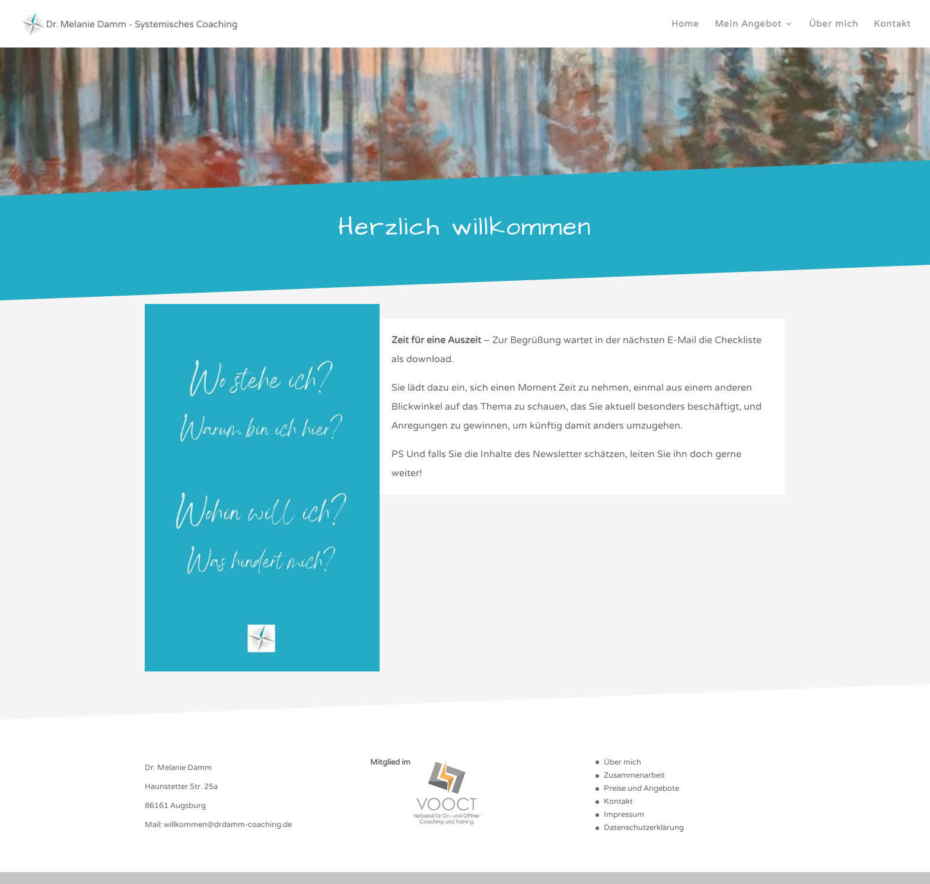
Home (685, 24)
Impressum (624, 814)
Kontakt (892, 24)
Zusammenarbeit (634, 775)
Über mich (833, 24)
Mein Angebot (748, 24)
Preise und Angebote (641, 788)
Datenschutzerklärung (644, 827)
